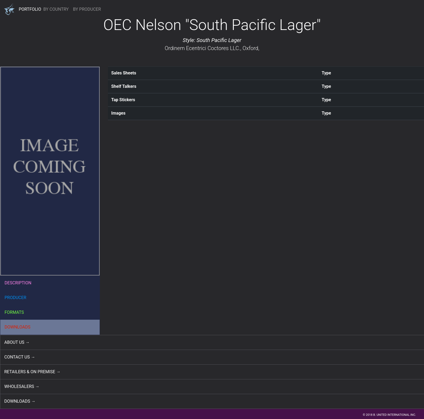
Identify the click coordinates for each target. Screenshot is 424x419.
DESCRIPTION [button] (18, 282)
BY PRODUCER (87, 9)
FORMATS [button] (14, 312)
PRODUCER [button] (15, 297)
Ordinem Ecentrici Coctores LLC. (202, 48)
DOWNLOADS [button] (18, 327)
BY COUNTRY (56, 9)
